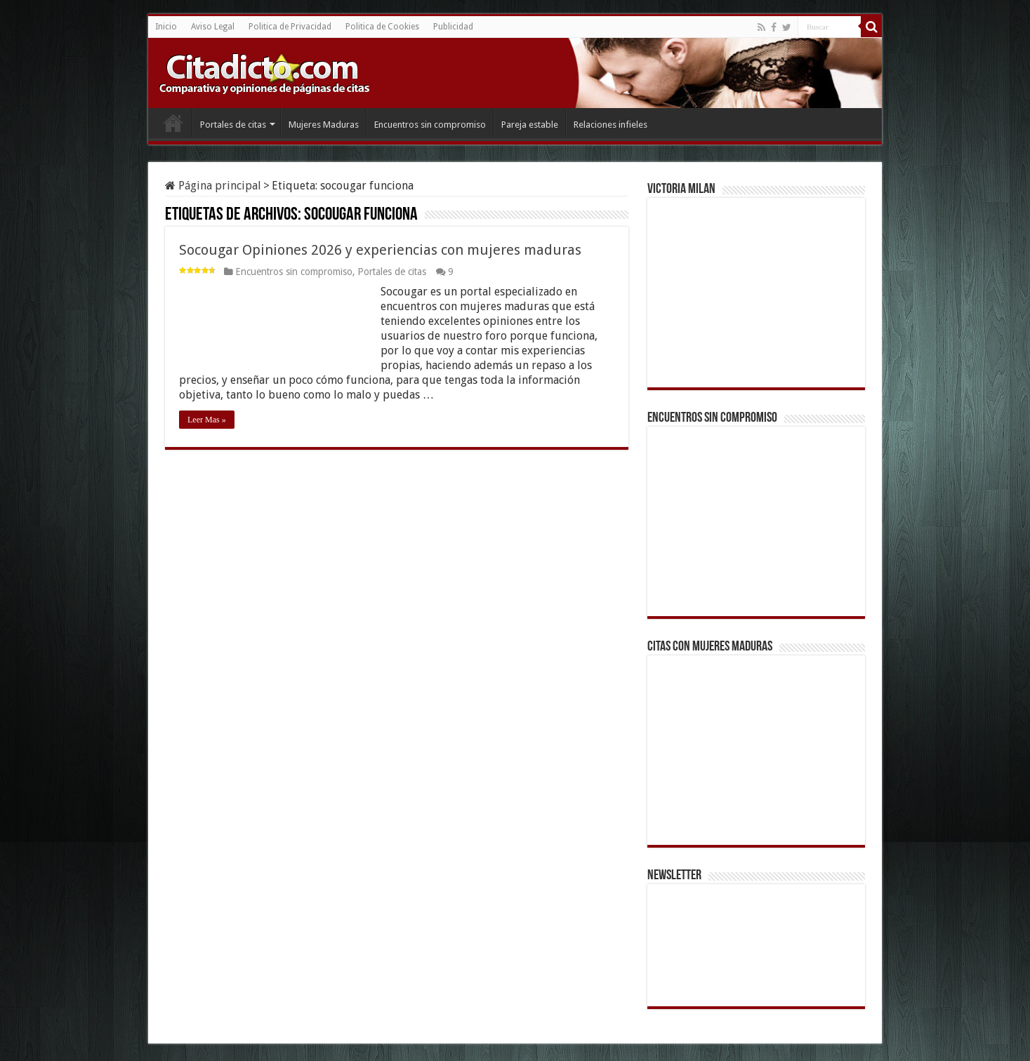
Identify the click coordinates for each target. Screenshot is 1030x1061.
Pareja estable (529, 124)
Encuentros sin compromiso (430, 124)
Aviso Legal (213, 27)
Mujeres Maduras (324, 124)
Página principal (213, 185)
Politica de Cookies (382, 27)
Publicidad (453, 27)
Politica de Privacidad (290, 27)
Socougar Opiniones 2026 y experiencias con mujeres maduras (380, 249)
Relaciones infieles (610, 124)
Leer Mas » (206, 420)
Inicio (166, 27)
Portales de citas (233, 124)
